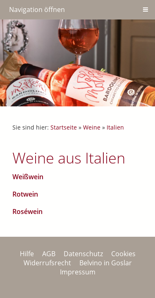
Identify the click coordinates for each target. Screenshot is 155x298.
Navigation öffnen (37, 9)
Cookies (123, 253)
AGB (48, 253)
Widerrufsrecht (47, 262)
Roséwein (27, 211)
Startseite (63, 127)
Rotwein (25, 194)
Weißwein (27, 176)
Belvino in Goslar (105, 262)
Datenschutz (83, 253)
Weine (91, 127)
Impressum (77, 271)
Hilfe (27, 253)
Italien (115, 127)
